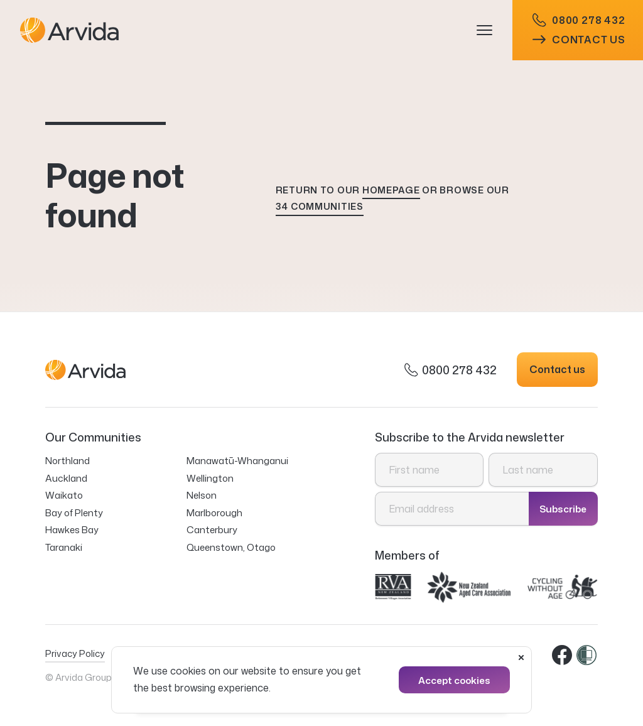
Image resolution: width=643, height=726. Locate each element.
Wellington (210, 478)
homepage (391, 190)
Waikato (64, 495)
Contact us (578, 39)
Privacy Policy (75, 653)
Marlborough (214, 512)
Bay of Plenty (74, 512)
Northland (67, 460)
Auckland (66, 478)
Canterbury (211, 529)
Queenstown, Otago (231, 547)
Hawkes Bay (72, 529)
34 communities (320, 206)
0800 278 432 (578, 20)
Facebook (562, 655)
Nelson (201, 495)
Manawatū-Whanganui (237, 460)
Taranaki (63, 547)
